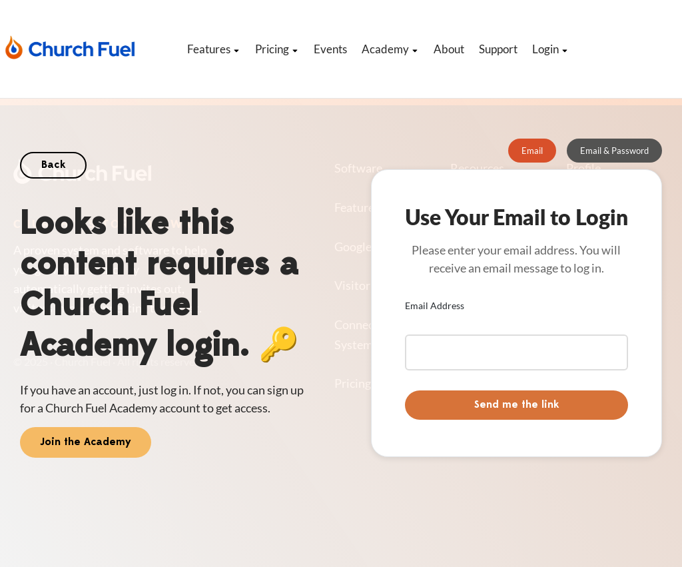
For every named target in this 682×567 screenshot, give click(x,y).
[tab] (532, 151)
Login (550, 49)
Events (330, 49)
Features (213, 49)
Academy (390, 49)
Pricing (277, 49)
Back (53, 165)
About (449, 49)
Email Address (434, 305)
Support (498, 49)
